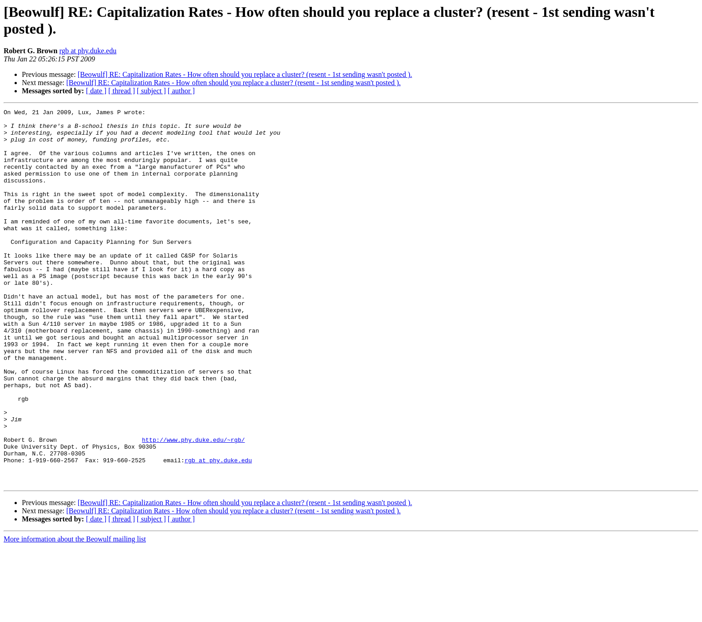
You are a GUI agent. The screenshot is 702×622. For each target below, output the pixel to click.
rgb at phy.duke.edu (87, 51)
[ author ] (181, 91)
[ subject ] (151, 91)
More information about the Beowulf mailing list (75, 614)
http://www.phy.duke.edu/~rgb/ (193, 506)
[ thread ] (121, 91)
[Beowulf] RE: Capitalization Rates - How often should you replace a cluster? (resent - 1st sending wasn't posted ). (245, 74)
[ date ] (96, 91)
